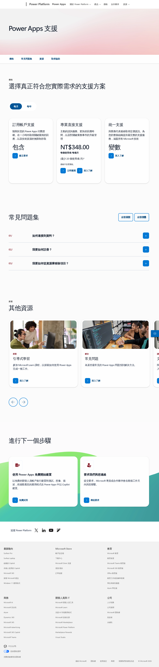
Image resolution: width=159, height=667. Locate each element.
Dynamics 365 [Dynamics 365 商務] (9, 617)
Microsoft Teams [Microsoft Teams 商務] (10, 637)
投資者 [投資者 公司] (109, 617)
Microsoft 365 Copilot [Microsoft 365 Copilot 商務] (12, 632)
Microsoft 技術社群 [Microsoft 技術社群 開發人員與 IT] (62, 617)
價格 (106, 4)
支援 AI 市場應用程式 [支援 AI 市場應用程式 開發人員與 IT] (63, 612)
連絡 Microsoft (80, 661)
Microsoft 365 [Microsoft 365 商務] (9, 622)
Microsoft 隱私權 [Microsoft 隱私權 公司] (113, 612)
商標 (112, 661)
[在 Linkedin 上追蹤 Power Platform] (43, 530)
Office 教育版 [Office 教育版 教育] (112, 573)
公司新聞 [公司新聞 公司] (110, 607)
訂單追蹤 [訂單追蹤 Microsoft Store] (58, 573)
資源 (125, 4)
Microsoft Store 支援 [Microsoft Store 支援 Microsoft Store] (63, 563)
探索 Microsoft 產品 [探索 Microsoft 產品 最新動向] (11, 578)
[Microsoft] (14, 4)
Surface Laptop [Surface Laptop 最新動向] (9, 558)
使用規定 (103, 661)
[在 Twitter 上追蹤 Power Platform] (36, 530)
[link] (11, 60)
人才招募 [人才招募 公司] (110, 602)
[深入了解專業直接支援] (84, 170)
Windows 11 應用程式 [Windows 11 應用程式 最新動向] (12, 583)
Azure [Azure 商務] (6, 612)
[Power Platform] (39, 4)
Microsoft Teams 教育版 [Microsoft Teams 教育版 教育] (116, 563)
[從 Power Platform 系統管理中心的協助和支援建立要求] (20, 155)
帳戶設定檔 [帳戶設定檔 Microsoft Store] (59, 553)
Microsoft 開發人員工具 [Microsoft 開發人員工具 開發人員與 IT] (64, 602)
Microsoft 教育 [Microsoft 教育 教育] (112, 553)
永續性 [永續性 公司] (109, 622)
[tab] (16, 106)
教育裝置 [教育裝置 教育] (110, 558)
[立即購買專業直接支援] (68, 170)
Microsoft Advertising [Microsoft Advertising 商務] (12, 627)
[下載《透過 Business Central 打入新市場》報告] (20, 380)
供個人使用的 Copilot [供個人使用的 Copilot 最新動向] (12, 568)
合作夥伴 (115, 4)
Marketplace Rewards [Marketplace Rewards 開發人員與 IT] (63, 632)
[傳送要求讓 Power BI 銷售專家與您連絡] (91, 500)
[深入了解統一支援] (116, 155)
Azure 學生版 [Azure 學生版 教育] (112, 588)
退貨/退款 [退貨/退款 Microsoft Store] (59, 568)
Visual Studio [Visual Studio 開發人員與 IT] (60, 637)
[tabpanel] (79, 150)
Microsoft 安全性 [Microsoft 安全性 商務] (10, 607)
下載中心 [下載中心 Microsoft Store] (58, 558)
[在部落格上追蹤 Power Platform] (58, 530)
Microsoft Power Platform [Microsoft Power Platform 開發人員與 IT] (65, 627)
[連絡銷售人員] (154, 333)
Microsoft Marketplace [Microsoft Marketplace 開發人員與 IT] (64, 622)
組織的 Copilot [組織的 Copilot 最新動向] (9, 563)
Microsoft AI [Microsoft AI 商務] (8, 602)
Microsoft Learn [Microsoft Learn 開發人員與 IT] (61, 607)
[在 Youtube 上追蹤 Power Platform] (51, 530)
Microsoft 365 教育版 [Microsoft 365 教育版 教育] (115, 568)
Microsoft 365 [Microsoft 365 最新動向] (9, 573)
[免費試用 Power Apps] (20, 500)
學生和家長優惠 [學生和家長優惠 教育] (113, 583)
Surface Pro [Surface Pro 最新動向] (8, 553)
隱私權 (93, 661)
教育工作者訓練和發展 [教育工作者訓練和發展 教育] (115, 578)
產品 (96, 4)
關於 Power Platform (79, 4)
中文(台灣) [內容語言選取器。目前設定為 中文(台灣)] (12, 646)
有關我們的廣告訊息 (126, 661)
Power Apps (59, 4)
